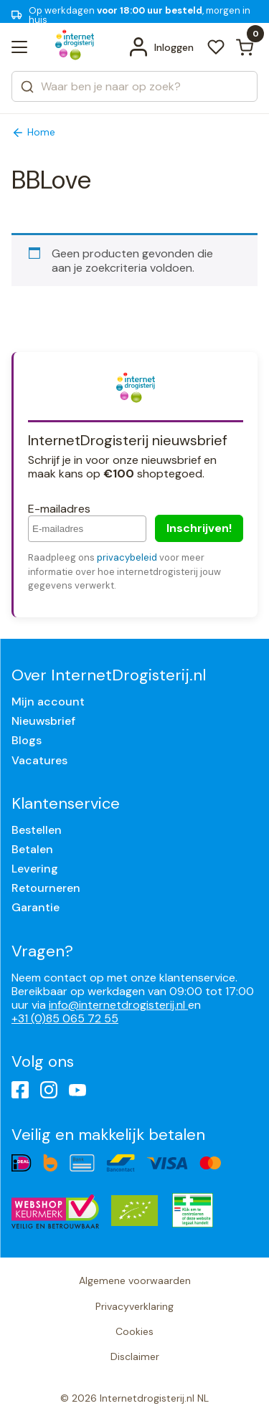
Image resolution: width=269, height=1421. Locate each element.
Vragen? (42, 951)
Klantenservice (65, 803)
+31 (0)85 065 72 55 (64, 1018)
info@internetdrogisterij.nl (118, 1004)
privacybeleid (127, 557)
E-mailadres (59, 508)
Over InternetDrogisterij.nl (108, 675)
